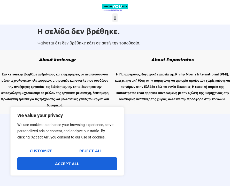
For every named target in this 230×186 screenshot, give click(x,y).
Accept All (67, 163)
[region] (67, 141)
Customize (41, 151)
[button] (114, 17)
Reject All (91, 151)
